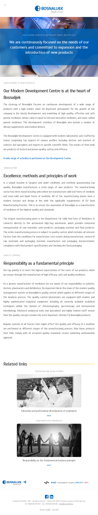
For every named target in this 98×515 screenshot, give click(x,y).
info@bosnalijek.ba (66, 504)
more (49, 415)
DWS (48, 510)
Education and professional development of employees (49, 410)
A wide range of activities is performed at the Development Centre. (37, 158)
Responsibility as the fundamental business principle (49, 460)
